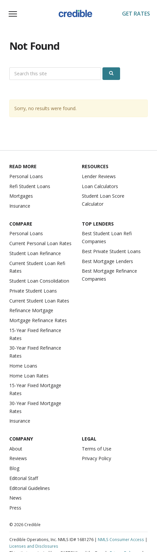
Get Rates (136, 13)
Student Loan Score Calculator (103, 200)
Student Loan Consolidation (39, 281)
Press (15, 508)
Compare (20, 224)
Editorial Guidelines (29, 488)
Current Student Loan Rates (39, 301)
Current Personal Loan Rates (40, 243)
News (15, 498)
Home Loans (23, 366)
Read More (23, 166)
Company (21, 439)
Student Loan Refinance (35, 253)
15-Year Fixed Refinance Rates (35, 334)
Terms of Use (96, 449)
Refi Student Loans (29, 186)
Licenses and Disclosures (33, 546)
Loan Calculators (100, 186)
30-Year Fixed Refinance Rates (35, 352)
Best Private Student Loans (111, 251)
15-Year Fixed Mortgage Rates (35, 389)
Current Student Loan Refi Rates (37, 267)
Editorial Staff (23, 478)
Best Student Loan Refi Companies (107, 237)
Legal (89, 439)
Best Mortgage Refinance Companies (109, 275)
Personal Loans (26, 176)
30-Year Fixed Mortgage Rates (35, 407)
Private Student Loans (33, 291)
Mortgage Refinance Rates (38, 320)
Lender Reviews (99, 176)
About (15, 449)
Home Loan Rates (29, 376)
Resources (95, 166)
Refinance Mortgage (31, 310)
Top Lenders (98, 224)
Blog (14, 468)
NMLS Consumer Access (121, 539)
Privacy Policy (96, 458)
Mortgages (21, 196)
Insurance (19, 206)
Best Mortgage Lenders (107, 261)
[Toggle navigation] (13, 14)
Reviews (18, 458)
